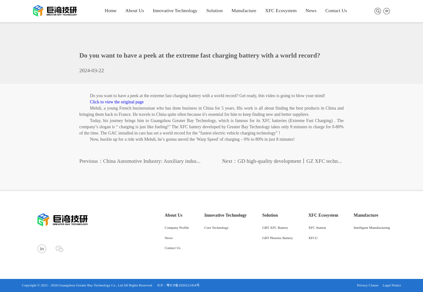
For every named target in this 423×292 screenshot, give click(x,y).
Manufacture (243, 10)
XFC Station (317, 228)
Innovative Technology (175, 10)
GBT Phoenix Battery (277, 238)
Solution (214, 10)
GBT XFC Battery (275, 228)
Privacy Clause (367, 285)
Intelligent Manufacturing (372, 228)
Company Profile (177, 228)
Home (110, 10)
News (310, 10)
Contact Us (336, 10)
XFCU (313, 238)
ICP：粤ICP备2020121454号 (178, 285)
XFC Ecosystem (281, 10)
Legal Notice (392, 285)
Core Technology (216, 228)
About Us (134, 10)
